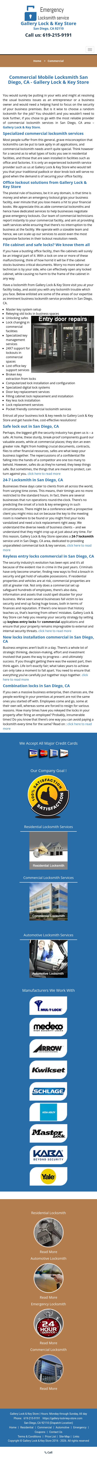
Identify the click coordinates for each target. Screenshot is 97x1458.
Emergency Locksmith (48, 1304)
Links (76, 1436)
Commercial (44, 1427)
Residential (27, 1427)
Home (37, 61)
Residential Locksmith (48, 1213)
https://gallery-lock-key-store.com (62, 1418)
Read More (48, 1251)
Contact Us (55, 1432)
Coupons (40, 1432)
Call (49, 1452)
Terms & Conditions (29, 1436)
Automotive (62, 1427)
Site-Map (64, 1436)
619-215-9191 (57, 35)
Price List (50, 1436)
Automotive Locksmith (48, 1258)
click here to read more (44, 474)
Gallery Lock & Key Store (21, 127)
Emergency (79, 1427)
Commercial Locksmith (48, 1349)
